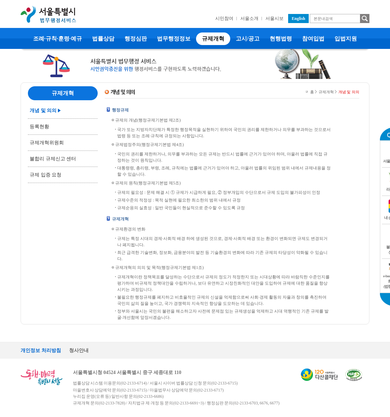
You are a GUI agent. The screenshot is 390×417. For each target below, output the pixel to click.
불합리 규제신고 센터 (53, 158)
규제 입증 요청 (45, 174)
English (298, 18)
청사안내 (79, 350)
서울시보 (274, 18)
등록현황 (39, 126)
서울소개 (249, 18)
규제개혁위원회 (47, 142)
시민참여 (224, 18)
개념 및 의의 (43, 110)
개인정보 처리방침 (41, 350)
